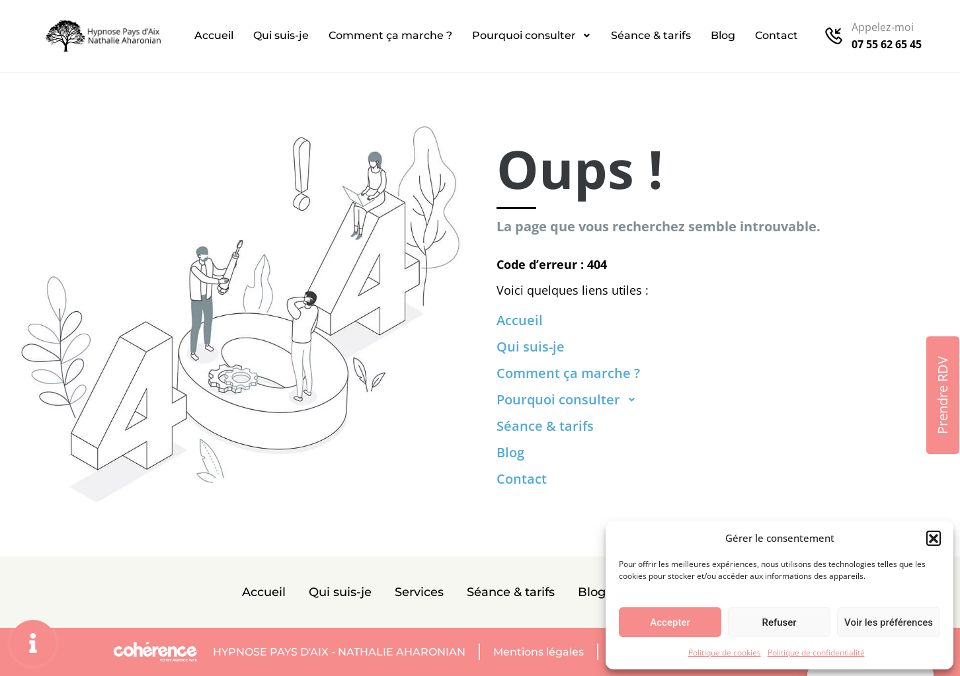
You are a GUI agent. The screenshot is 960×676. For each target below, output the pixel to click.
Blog (723, 35)
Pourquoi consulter (531, 35)
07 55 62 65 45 (887, 44)
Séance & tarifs (651, 35)
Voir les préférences (888, 622)
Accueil (213, 35)
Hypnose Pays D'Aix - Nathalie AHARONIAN (339, 652)
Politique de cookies (724, 652)
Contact (776, 35)
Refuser (779, 622)
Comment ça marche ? (390, 35)
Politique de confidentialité (816, 652)
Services (419, 592)
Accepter (670, 622)
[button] (933, 538)
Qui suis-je (281, 35)
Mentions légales (538, 652)
